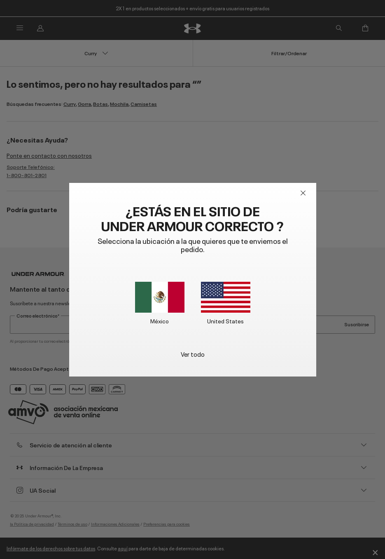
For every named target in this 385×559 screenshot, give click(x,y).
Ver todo (193, 353)
